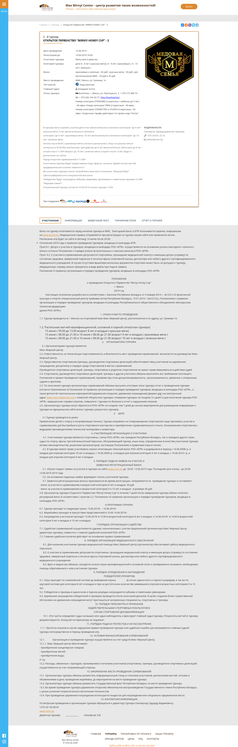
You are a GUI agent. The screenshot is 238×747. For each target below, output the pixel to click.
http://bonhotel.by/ (110, 97)
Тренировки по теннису (136, 733)
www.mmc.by (115, 469)
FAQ (140, 738)
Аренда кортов (114, 738)
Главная (44, 24)
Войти (189, 6)
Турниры (55, 24)
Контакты (153, 738)
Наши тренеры (164, 733)
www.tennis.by (51, 235)
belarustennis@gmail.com (61, 397)
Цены (131, 738)
